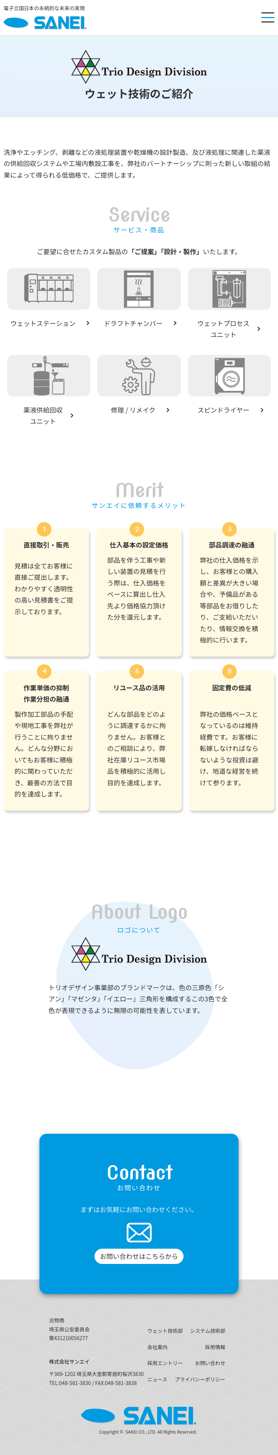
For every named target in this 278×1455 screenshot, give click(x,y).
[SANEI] (45, 17)
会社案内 (157, 1347)
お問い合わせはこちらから (139, 1256)
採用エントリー (165, 1363)
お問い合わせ (210, 1363)
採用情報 (215, 1347)
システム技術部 (208, 1330)
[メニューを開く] (267, 17)
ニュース (157, 1379)
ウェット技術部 (165, 1330)
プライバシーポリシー (200, 1379)
